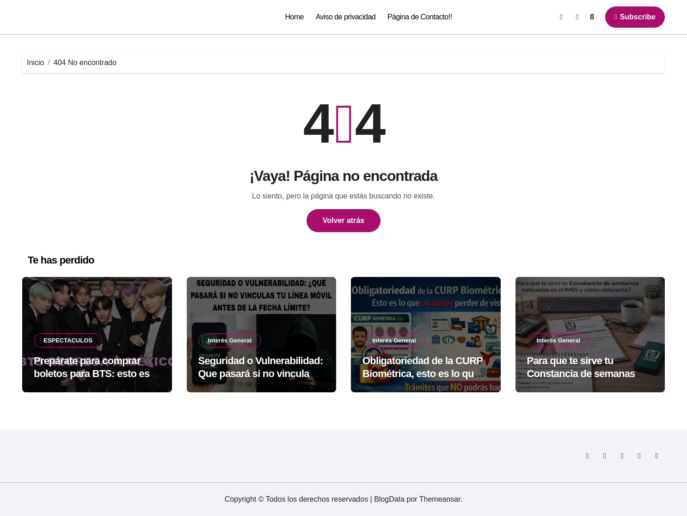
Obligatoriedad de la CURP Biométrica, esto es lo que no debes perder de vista (422, 374)
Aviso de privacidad (345, 17)
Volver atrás (343, 220)
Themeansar (439, 499)
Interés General (230, 340)
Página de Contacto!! (419, 17)
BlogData (389, 499)
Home (294, 17)
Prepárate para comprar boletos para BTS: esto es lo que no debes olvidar (91, 374)
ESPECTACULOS (67, 340)
